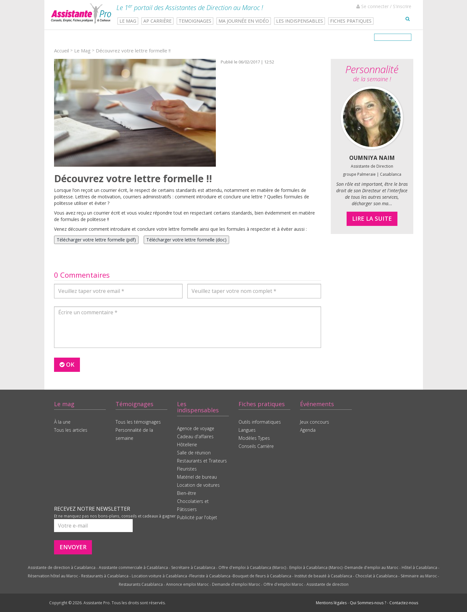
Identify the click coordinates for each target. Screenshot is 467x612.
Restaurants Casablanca (141, 584)
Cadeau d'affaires (195, 436)
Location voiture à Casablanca (159, 576)
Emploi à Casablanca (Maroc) (315, 567)
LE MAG (127, 21)
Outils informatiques (260, 422)
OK (67, 364)
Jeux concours (314, 422)
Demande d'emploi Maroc (236, 584)
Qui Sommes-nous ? (368, 603)
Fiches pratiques (262, 404)
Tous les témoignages (138, 422)
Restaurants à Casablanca (104, 576)
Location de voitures (198, 485)
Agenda (308, 430)
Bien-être (186, 493)
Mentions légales (331, 603)
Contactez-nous (403, 603)
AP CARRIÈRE (157, 21)
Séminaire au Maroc (419, 576)
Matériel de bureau (197, 477)
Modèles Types (254, 438)
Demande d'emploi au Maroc (371, 567)
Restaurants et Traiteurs (202, 461)
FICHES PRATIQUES (351, 21)
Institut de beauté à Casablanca (323, 576)
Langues (247, 430)
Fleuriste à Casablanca (209, 576)
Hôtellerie (187, 444)
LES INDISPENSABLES (299, 21)
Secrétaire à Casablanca (193, 567)
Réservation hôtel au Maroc (53, 576)
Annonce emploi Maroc (187, 584)
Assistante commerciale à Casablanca (133, 567)
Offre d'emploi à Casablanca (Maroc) (252, 567)
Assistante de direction (327, 584)
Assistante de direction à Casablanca (61, 567)
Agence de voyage (195, 428)
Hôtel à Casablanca (419, 567)
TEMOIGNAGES (195, 21)
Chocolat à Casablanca (376, 576)
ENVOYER (73, 547)
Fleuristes (187, 469)
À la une (62, 422)
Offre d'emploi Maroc (283, 584)
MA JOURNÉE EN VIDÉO (243, 21)
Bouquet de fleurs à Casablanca (262, 576)
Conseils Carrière (256, 446)
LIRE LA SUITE (372, 218)
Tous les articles (70, 430)
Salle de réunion (194, 453)
